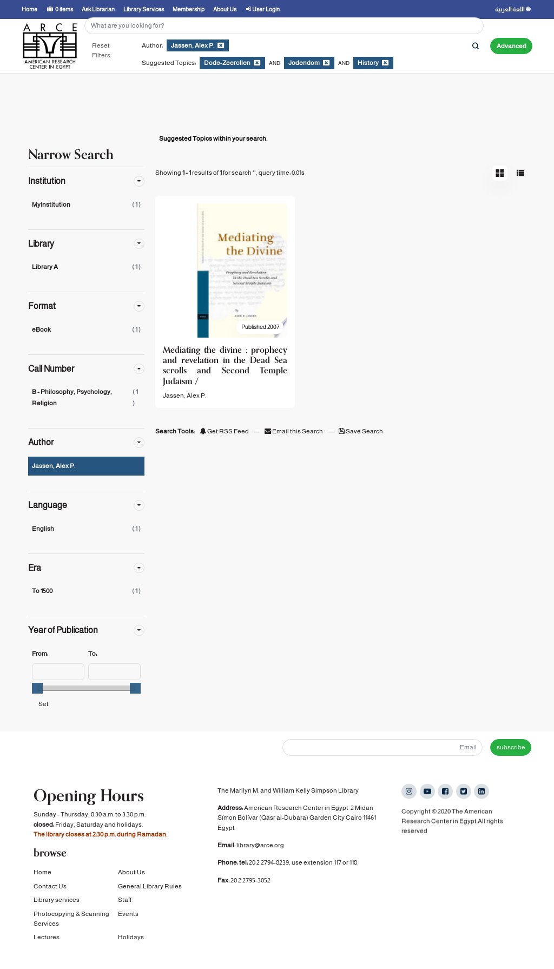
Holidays (131, 941)
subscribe (511, 747)
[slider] (37, 688)
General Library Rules (150, 890)
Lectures (47, 941)
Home (42, 876)
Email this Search (294, 431)
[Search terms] (284, 25)
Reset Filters (101, 50)
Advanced (511, 46)
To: (92, 653)
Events (128, 917)
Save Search (361, 431)
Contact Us (50, 890)
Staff (124, 904)
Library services (57, 904)
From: (40, 653)
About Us (131, 876)
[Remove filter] (220, 45)
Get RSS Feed (224, 431)
